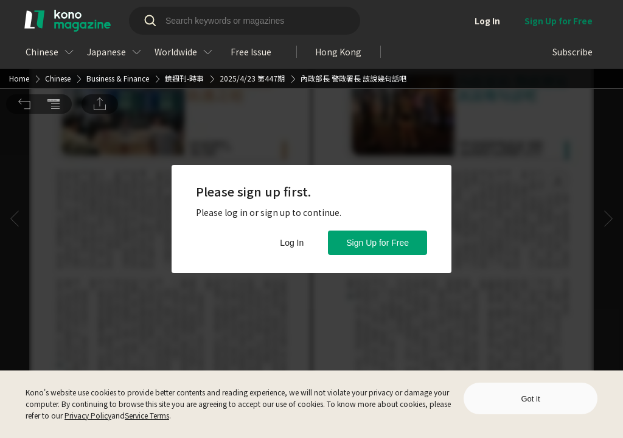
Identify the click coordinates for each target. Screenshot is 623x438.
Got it (530, 398)
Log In (292, 243)
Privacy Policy (87, 415)
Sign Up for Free (377, 243)
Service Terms (147, 415)
